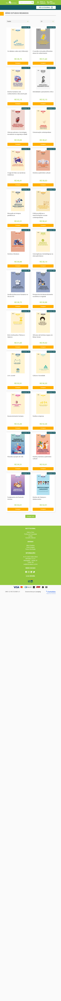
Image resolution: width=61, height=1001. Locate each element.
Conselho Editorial (30, 538)
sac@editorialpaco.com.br (30, 564)
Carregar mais (30, 516)
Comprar (17, 63)
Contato (30, 536)
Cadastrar (43, 3)
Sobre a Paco (30, 532)
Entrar (42, 1)
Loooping (38, 591)
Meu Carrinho (52, 2)
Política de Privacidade (30, 534)
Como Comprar (30, 547)
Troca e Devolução (30, 549)
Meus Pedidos (30, 545)
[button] (46, 7)
